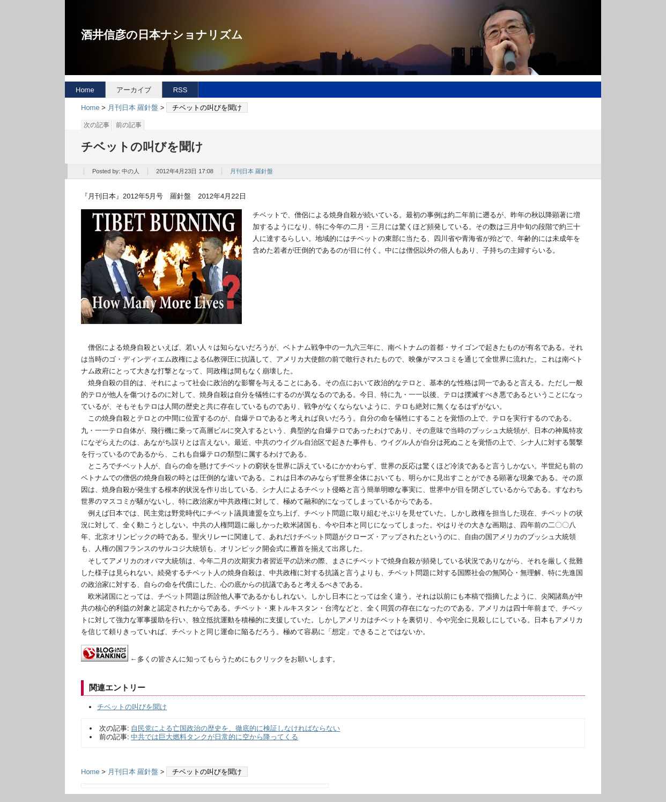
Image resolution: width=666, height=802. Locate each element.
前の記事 (129, 125)
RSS (180, 90)
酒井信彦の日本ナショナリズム (162, 34)
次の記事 (96, 125)
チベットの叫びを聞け (132, 707)
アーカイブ (133, 90)
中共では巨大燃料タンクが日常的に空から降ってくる (214, 737)
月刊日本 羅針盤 (133, 108)
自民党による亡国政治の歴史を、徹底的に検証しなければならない (235, 728)
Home (85, 90)
